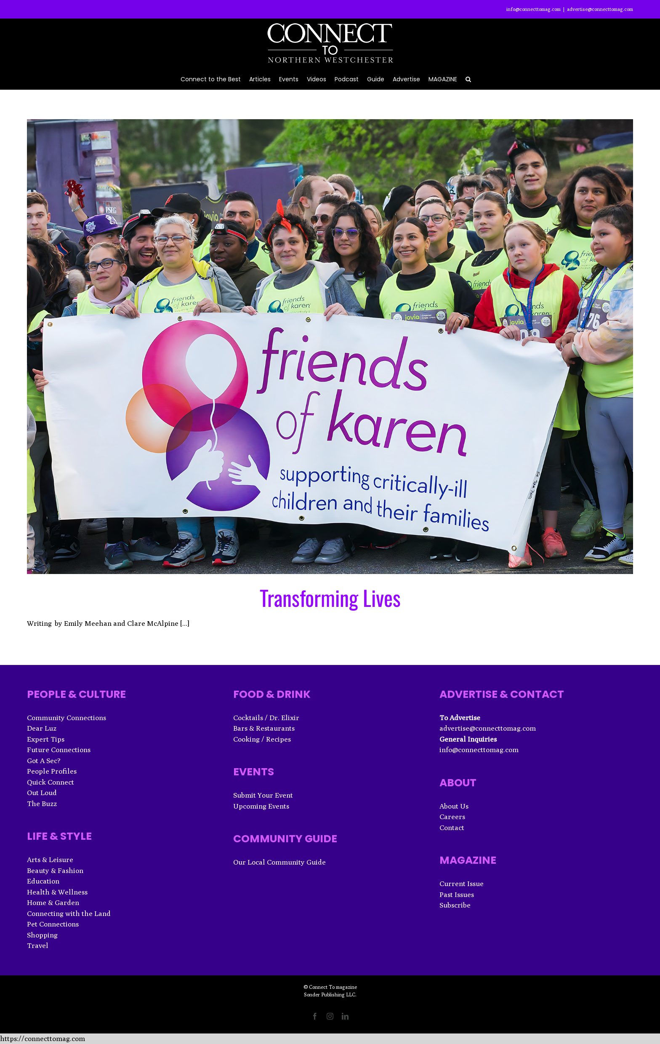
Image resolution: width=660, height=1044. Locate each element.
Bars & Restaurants (264, 728)
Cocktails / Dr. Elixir (266, 717)
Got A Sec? (44, 760)
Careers (452, 816)
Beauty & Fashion (55, 870)
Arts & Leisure (50, 859)
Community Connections (66, 717)
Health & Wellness (57, 892)
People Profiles (52, 771)
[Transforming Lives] (330, 346)
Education (43, 881)
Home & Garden (53, 902)
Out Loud (42, 792)
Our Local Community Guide (279, 862)
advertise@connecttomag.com (600, 9)
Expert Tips (45, 739)
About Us (453, 806)
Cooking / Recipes (262, 739)
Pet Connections (53, 924)
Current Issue (461, 883)
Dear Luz (41, 728)
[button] (468, 78)
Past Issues (456, 894)
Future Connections (58, 749)
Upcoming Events (261, 806)
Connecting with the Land (69, 913)
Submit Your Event (263, 795)
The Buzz (42, 803)
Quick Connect (50, 782)
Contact (451, 827)
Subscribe (455, 905)
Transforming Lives (330, 597)
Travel (37, 945)
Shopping (42, 935)
